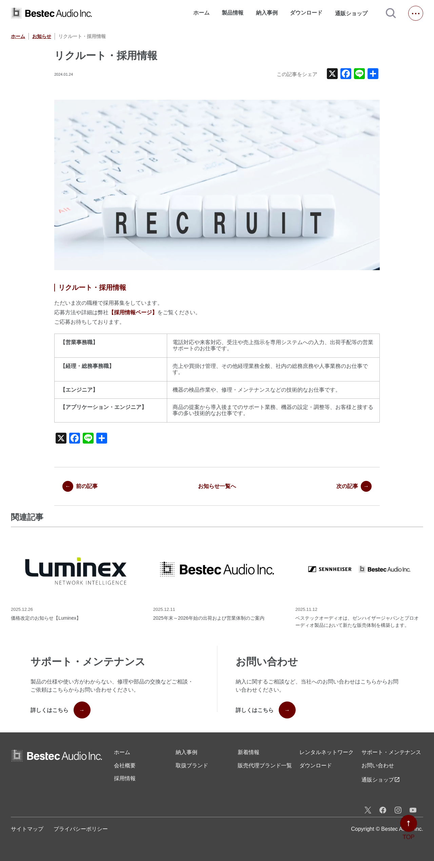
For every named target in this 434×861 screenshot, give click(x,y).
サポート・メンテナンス (391, 752)
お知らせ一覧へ (217, 486)
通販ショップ (354, 13)
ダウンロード (306, 13)
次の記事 (354, 486)
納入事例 (267, 13)
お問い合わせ (377, 765)
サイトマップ (27, 829)
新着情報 (248, 752)
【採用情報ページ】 (132, 312)
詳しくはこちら (61, 709)
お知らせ (41, 36)
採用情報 (125, 778)
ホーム (201, 13)
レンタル (326, 752)
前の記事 (80, 486)
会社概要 (125, 765)
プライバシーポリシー (81, 829)
